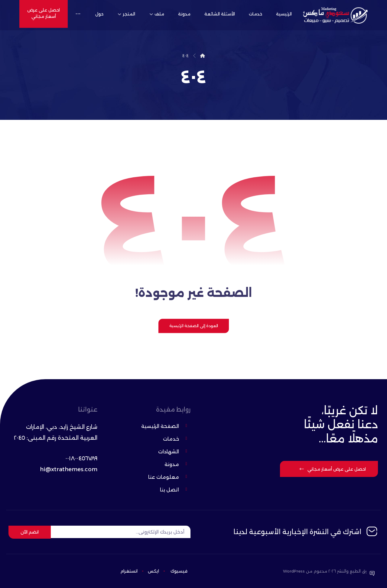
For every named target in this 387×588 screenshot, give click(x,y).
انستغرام (129, 571)
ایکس (153, 571)
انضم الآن (30, 532)
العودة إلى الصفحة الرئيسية (193, 325)
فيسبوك (179, 571)
